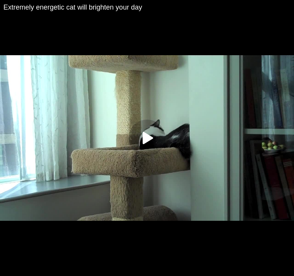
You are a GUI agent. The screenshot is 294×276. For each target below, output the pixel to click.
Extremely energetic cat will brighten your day (72, 7)
